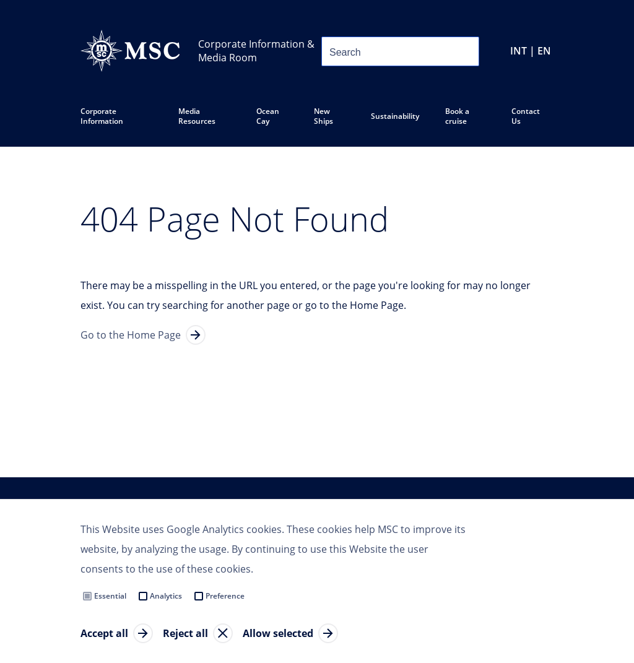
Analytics (166, 596)
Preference (225, 596)
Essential (110, 596)
